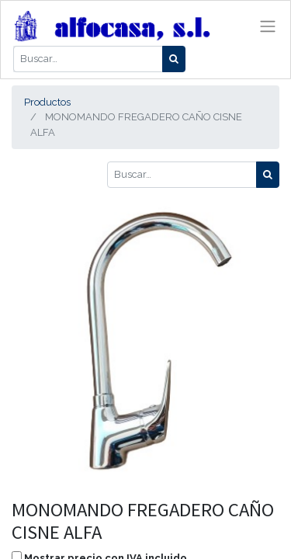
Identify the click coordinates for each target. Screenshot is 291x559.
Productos (47, 102)
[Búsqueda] (173, 59)
